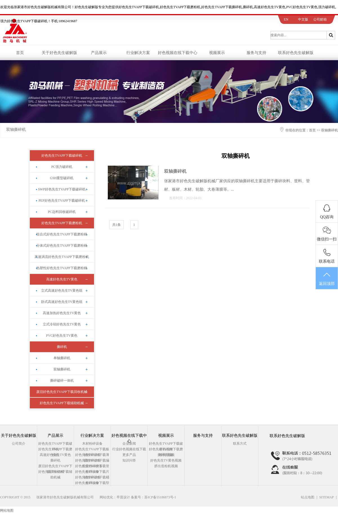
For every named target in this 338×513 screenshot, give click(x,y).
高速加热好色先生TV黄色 (62, 313)
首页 (20, 53)
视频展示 (217, 53)
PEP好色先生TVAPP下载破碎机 (62, 200)
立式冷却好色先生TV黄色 (62, 324)
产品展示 (99, 53)
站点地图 (307, 497)
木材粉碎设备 (92, 444)
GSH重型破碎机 (61, 178)
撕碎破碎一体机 (62, 380)
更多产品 (129, 455)
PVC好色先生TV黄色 (61, 336)
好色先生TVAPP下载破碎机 (61, 156)
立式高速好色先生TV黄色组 (62, 290)
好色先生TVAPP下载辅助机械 (62, 403)
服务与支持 (256, 53)
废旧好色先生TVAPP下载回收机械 (61, 392)
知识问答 (129, 460)
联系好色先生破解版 (296, 53)
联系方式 (240, 444)
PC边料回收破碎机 (62, 212)
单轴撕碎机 (61, 358)
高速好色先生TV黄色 (62, 279)
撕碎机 (62, 347)
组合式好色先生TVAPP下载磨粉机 (61, 234)
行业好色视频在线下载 (129, 449)
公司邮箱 (320, 19)
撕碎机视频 (166, 455)
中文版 (303, 19)
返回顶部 (327, 278)
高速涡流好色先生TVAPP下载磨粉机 (62, 257)
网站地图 (7, 510)
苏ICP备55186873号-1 (160, 497)
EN (286, 19)
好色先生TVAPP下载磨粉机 (61, 223)
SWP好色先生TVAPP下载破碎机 (62, 189)
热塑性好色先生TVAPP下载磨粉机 (61, 268)
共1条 (116, 225)
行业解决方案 (138, 53)
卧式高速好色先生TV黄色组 (62, 302)
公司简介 (18, 444)
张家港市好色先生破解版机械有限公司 (65, 497)
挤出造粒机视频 (166, 466)
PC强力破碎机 (61, 167)
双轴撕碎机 (16, 129)
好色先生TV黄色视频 (166, 460)
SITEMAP (326, 497)
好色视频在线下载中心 (177, 53)
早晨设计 (123, 497)
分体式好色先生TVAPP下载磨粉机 (61, 246)
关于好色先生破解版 (59, 53)
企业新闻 (129, 444)
